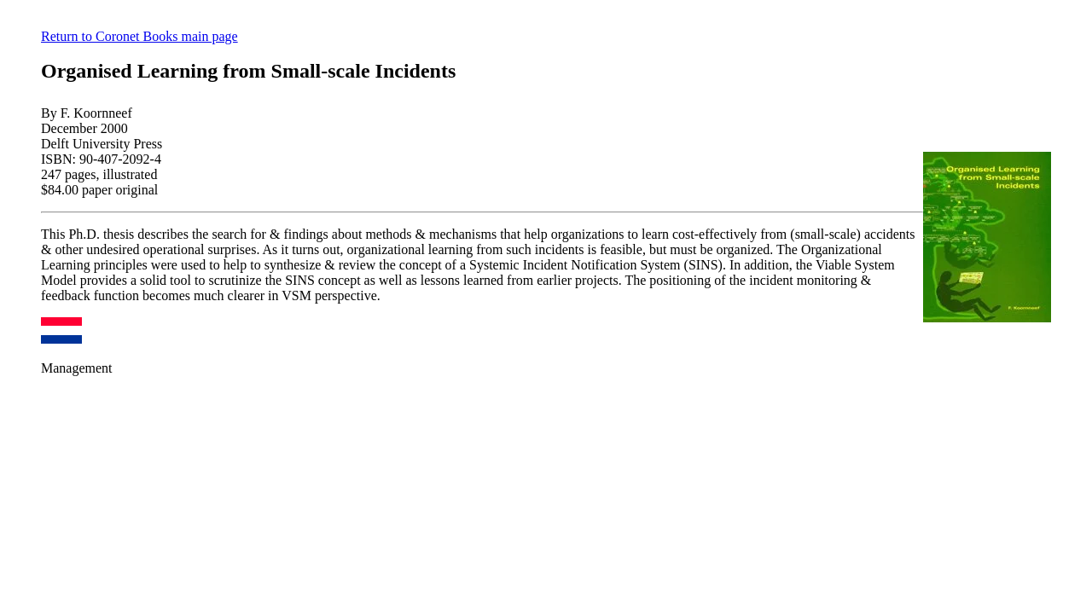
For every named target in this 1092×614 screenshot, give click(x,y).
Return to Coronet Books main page (139, 36)
